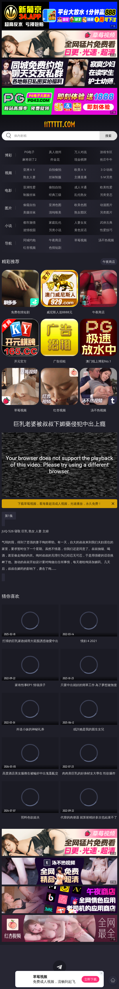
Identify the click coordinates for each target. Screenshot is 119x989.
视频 (8, 172)
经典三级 (55, 195)
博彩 (8, 155)
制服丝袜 (29, 195)
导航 (8, 243)
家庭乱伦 (55, 222)
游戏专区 (106, 152)
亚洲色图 (55, 205)
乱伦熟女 (80, 195)
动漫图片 (106, 205)
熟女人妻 (29, 177)
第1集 (9, 516)
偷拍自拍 (55, 187)
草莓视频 (80, 240)
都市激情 (29, 222)
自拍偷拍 (55, 169)
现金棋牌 (80, 159)
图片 (8, 208)
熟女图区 (80, 212)
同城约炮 (29, 240)
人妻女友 (80, 222)
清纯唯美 (55, 212)
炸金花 (55, 159)
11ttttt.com (59, 124)
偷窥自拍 (29, 205)
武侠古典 (106, 222)
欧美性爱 (106, 187)
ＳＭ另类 (106, 177)
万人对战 (80, 152)
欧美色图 (80, 205)
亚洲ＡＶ (29, 169)
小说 (8, 225)
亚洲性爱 (29, 187)
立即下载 (90, 979)
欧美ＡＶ (80, 169)
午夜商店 (55, 240)
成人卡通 (80, 187)
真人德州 (55, 152)
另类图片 (106, 212)
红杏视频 (29, 247)
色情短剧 (55, 247)
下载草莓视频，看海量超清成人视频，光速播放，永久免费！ (66, 503)
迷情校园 (29, 230)
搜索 (108, 136)
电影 (8, 190)
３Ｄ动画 (106, 169)
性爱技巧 (106, 230)
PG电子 (29, 152)
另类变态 (106, 195)
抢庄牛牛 (106, 159)
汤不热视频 (106, 240)
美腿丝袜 (29, 212)
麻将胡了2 (29, 159)
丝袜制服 (55, 177)
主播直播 (80, 177)
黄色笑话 (80, 230)
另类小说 (55, 230)
